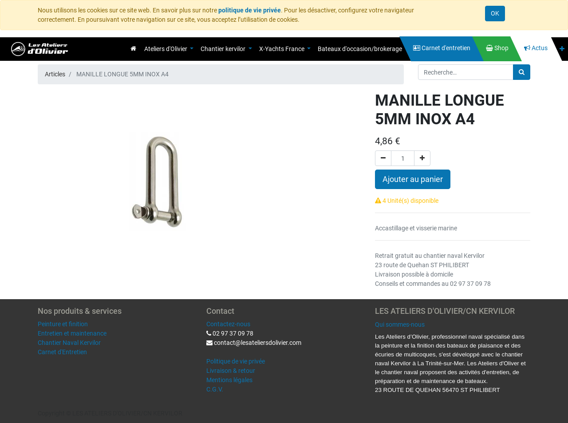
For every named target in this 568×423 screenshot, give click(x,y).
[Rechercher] (521, 72)
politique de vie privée (249, 10)
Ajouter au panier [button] (413, 179)
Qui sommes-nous (400, 324)
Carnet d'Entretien (62, 352)
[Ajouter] (422, 158)
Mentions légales (229, 379)
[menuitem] (133, 48)
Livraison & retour (230, 370)
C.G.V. (214, 389)
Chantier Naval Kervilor (69, 342)
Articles (55, 74)
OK (495, 13)
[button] (562, 49)
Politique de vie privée (235, 361)
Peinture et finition (63, 324)
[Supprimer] (383, 158)
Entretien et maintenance (72, 333)
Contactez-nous (228, 324)
